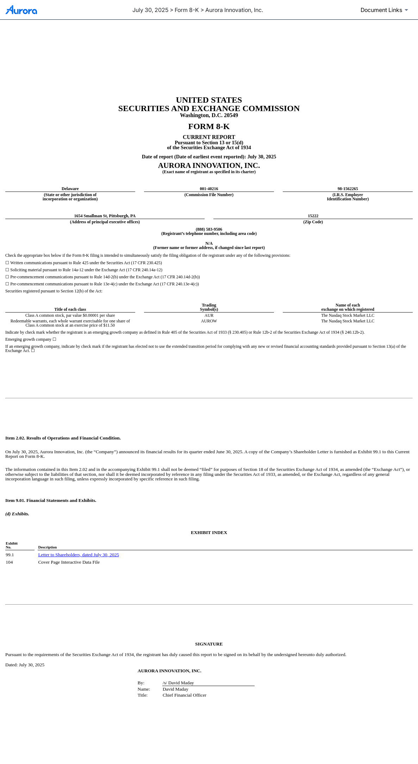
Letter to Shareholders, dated (65, 554)
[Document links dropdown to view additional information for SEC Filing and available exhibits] (385, 10)
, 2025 (113, 554)
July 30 (99, 554)
